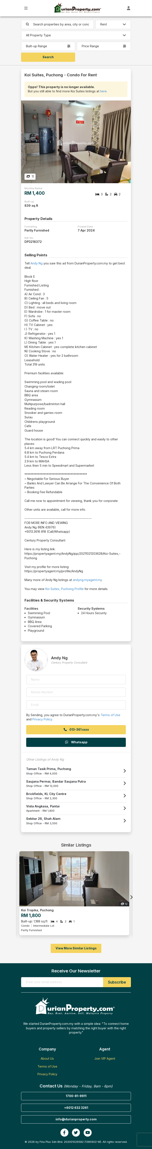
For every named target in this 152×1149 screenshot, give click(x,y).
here (103, 91)
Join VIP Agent (104, 1058)
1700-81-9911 (76, 1096)
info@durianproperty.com (76, 1119)
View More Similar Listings (76, 948)
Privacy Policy (42, 719)
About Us (47, 1058)
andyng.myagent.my (87, 580)
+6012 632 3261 (76, 1107)
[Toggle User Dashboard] (128, 8)
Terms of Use (110, 715)
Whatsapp (76, 742)
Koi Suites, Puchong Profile (64, 589)
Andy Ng (36, 263)
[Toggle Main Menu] (26, 8)
